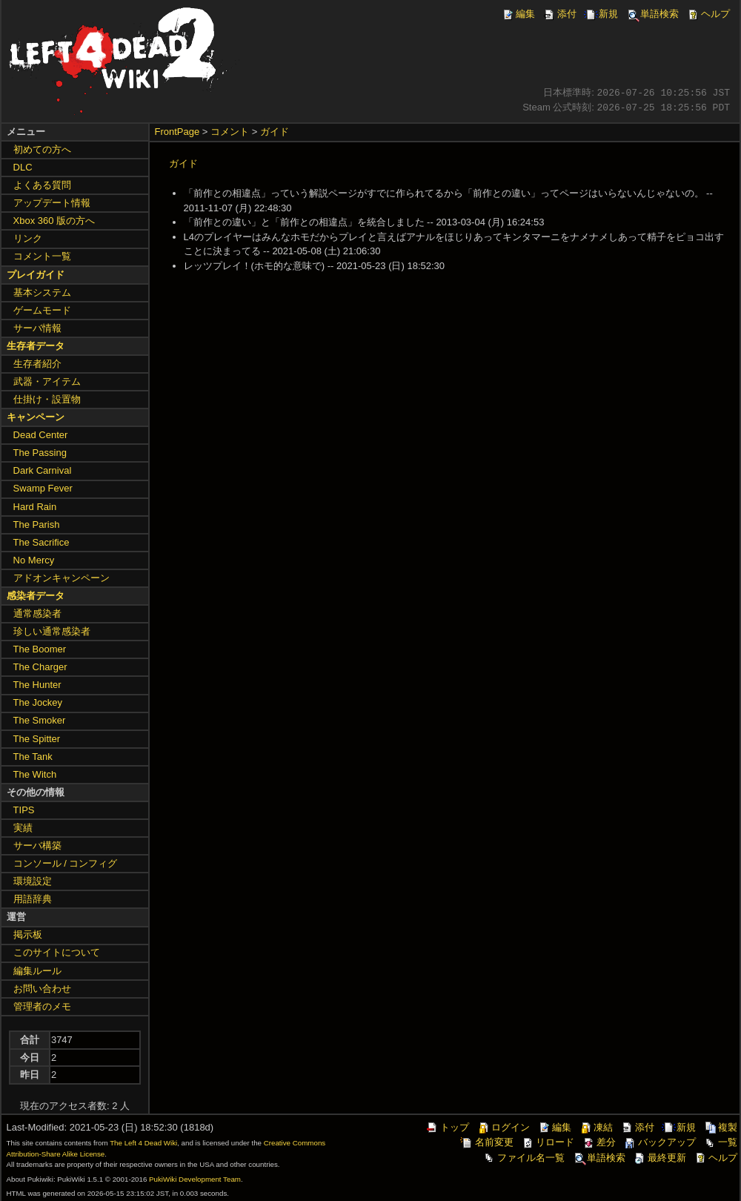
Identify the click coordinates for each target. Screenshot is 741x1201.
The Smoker (39, 720)
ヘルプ (708, 13)
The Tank (33, 756)
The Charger (40, 666)
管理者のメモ (42, 1006)
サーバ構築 (37, 845)
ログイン (503, 1127)
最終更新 (659, 1157)
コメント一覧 (42, 256)
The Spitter (37, 738)
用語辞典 (32, 898)
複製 (720, 1127)
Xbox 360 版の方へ (54, 220)
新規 (601, 13)
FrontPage (177, 131)
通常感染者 (37, 613)
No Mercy (34, 560)
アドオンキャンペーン (61, 577)
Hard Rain (35, 506)
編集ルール (37, 970)
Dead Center (40, 434)
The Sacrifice (41, 542)
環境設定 (32, 881)
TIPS (24, 809)
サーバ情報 (37, 328)
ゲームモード (42, 310)
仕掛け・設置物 (47, 399)
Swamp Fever (43, 488)
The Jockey (37, 702)
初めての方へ (42, 149)
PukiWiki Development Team (195, 1179)
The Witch (35, 774)
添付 (559, 13)
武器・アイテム (47, 381)
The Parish (36, 524)
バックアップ (659, 1142)
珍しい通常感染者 (51, 631)
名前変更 (487, 1142)
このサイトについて (56, 952)
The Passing (40, 452)
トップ (447, 1127)
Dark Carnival (42, 470)
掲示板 (27, 934)
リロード (547, 1142)
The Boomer (40, 649)
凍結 (596, 1127)
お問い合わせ (42, 988)
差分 (599, 1142)
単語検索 (652, 13)
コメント (229, 131)
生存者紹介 (37, 363)
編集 (518, 13)
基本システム (42, 292)
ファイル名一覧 (523, 1157)
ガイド (274, 131)
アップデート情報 (51, 202)
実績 (23, 827)
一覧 (720, 1142)
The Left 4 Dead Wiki (143, 1143)
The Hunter (37, 684)
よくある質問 (42, 185)
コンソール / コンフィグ (65, 863)
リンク (27, 238)
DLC (23, 167)
